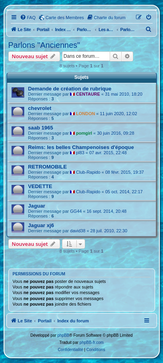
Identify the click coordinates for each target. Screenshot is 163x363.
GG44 (76, 211)
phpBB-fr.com (92, 342)
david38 (77, 230)
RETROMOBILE (47, 167)
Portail (43, 29)
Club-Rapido (88, 172)
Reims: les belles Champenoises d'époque (81, 147)
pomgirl (84, 133)
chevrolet (40, 108)
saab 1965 (40, 128)
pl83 (80, 152)
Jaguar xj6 (41, 225)
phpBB (63, 335)
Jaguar (36, 206)
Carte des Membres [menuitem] (65, 17)
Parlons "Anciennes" (44, 45)
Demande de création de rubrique (70, 89)
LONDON (85, 113)
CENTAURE (88, 94)
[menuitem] (28, 17)
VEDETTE (40, 186)
